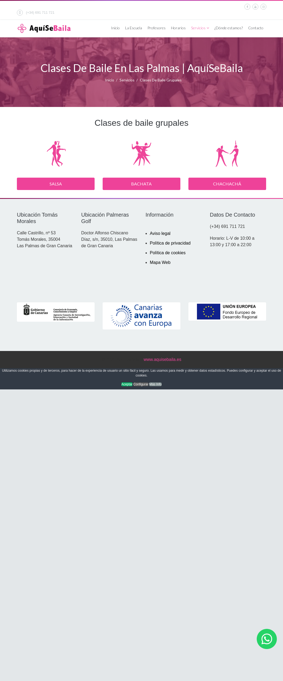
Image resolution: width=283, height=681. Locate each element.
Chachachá (227, 183)
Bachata (141, 183)
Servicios (198, 28)
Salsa (56, 183)
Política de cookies (167, 252)
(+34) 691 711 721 (40, 12)
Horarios (178, 28)
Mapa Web (160, 262)
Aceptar (126, 384)
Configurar (140, 384)
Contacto (255, 28)
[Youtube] (255, 7)
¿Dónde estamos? (228, 28)
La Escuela (133, 28)
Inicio (115, 28)
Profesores (156, 28)
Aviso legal (160, 233)
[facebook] (247, 7)
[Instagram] (263, 7)
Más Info (155, 384)
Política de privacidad (170, 243)
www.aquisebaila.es (162, 359)
